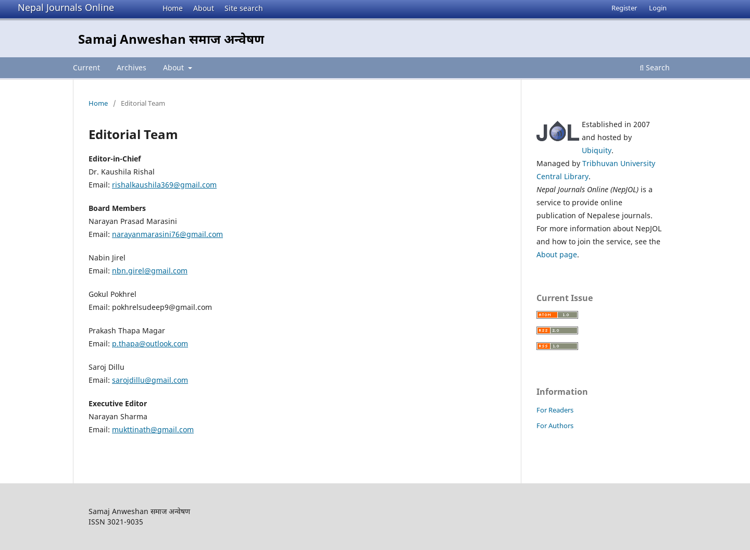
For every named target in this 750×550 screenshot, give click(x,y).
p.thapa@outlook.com (150, 343)
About (203, 8)
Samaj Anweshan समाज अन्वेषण (171, 38)
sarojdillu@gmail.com (150, 380)
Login (658, 7)
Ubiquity (596, 150)
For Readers (554, 410)
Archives (131, 67)
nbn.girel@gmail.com (150, 271)
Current (86, 67)
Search (655, 67)
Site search (243, 8)
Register (624, 7)
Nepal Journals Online (66, 7)
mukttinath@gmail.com (153, 429)
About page (556, 254)
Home (172, 8)
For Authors (554, 425)
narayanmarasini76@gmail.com (167, 234)
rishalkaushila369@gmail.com (164, 185)
